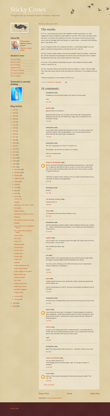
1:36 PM (48, 292)
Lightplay (17, 262)
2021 (14, 125)
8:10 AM (48, 181)
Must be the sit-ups (20, 274)
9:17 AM (48, 193)
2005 (14, 306)
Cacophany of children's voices (23, 214)
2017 (14, 137)
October (17, 175)
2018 (14, 134)
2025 (14, 113)
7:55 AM (48, 156)
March (16, 196)
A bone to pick (18, 235)
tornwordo (26, 41)
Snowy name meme (20, 286)
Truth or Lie (17, 241)
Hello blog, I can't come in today (24, 205)
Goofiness (17, 217)
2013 (14, 149)
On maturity (17, 208)
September (18, 178)
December (17, 169)
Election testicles (19, 211)
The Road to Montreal (17, 70)
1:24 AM (48, 381)
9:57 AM (48, 216)
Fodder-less (17, 259)
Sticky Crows (28, 9)
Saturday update (19, 244)
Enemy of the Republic (53, 162)
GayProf (48, 238)
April (15, 193)
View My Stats (14, 408)
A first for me (18, 199)
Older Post (94, 394)
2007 (14, 167)
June (16, 187)
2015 (14, 143)
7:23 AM (48, 121)
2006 (14, 303)
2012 (14, 152)
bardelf (48, 108)
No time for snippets (20, 289)
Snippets (16, 202)
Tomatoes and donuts (17, 73)
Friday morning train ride (21, 265)
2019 (14, 131)
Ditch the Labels (16, 62)
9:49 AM (48, 204)
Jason (48, 211)
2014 (14, 146)
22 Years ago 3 (18, 250)
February (17, 296)
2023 (14, 119)
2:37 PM (48, 321)
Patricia (48, 327)
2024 (14, 116)
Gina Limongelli (15, 65)
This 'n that (17, 280)
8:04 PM (48, 352)
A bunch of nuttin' (19, 277)
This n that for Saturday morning (24, 220)
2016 (14, 140)
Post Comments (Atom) (54, 398)
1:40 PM (48, 303)
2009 (14, 161)
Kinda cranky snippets (21, 268)
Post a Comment (49, 385)
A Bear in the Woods (52, 358)
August (16, 181)
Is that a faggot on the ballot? (23, 271)
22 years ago (18, 256)
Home (69, 394)
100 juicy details (16, 59)
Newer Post (44, 394)
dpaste (48, 309)
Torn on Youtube (16, 76)
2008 (14, 164)
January (17, 299)
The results (17, 238)
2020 (14, 128)
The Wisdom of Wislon (53, 199)
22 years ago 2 (18, 253)
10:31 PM (49, 367)
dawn (47, 278)
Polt (47, 255)
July (15, 184)
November (17, 172)
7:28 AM (48, 137)
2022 (14, 122)
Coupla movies (18, 292)
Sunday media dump (20, 283)
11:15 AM (49, 231)
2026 (14, 110)
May (15, 190)
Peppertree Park (16, 67)
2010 (14, 158)
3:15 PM (48, 340)
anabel (48, 373)
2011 (14, 155)
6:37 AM (48, 102)
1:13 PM (48, 249)
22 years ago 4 (18, 247)
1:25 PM (48, 272)
